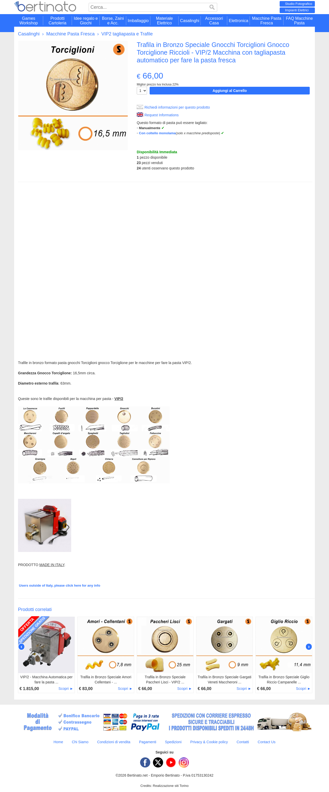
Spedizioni (173, 742)
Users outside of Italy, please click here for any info (59, 585)
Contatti (242, 742)
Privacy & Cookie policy (209, 742)
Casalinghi (29, 33)
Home (58, 742)
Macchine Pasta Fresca (70, 33)
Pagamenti (147, 742)
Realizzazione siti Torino (171, 786)
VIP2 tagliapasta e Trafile (127, 33)
